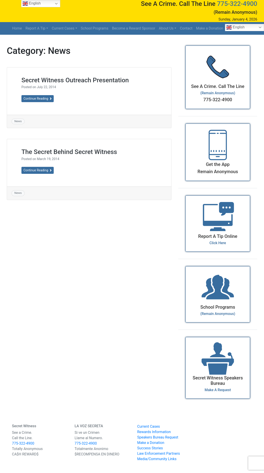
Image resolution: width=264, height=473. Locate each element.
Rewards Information (154, 432)
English (32, 3)
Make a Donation (209, 28)
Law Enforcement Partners (158, 453)
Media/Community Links (156, 459)
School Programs (94, 28)
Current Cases (63, 28)
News (18, 121)
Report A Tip (35, 28)
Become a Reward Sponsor (133, 28)
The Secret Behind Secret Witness (69, 152)
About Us (166, 28)
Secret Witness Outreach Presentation (75, 80)
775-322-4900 (237, 3)
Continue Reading (37, 98)
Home (17, 28)
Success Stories (150, 448)
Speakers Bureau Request (157, 437)
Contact (186, 28)
